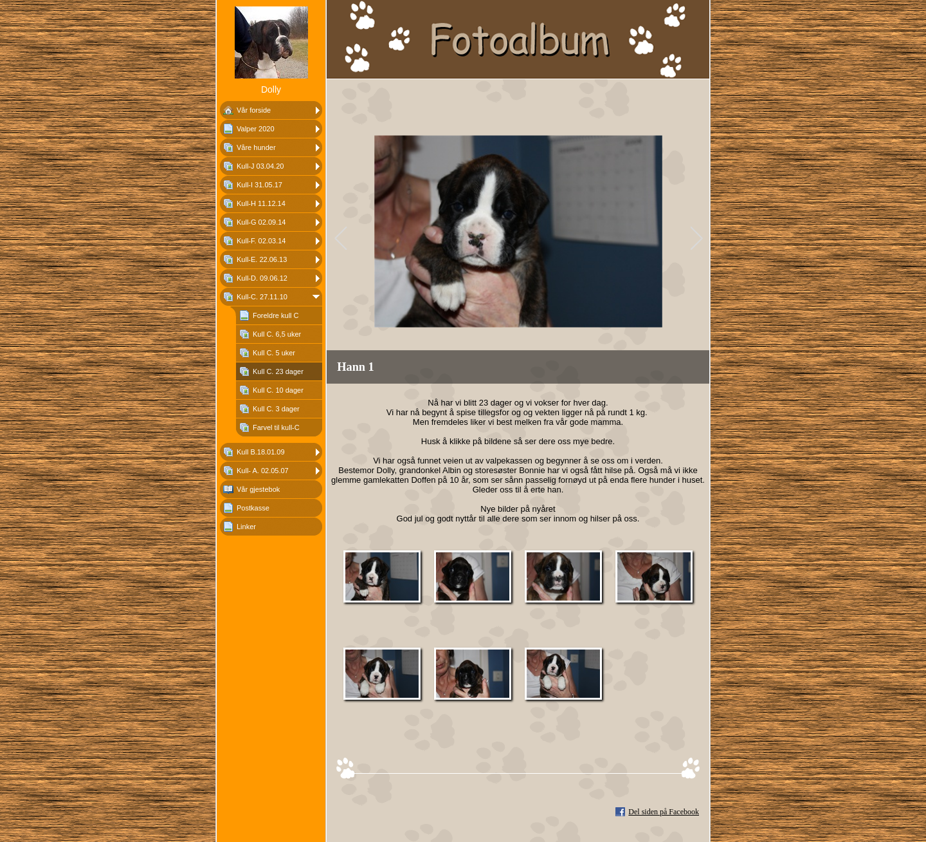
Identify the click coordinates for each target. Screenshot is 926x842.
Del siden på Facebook (663, 811)
